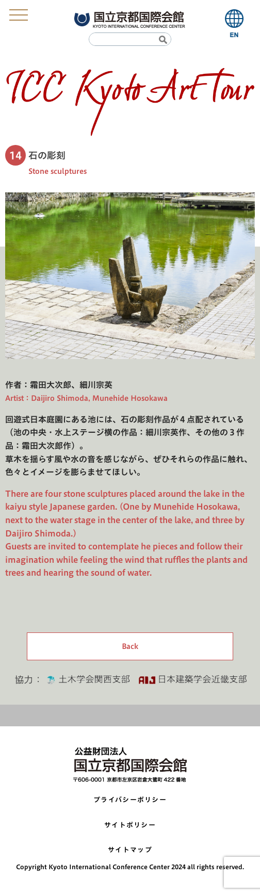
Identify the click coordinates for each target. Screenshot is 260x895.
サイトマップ (130, 850)
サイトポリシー (130, 825)
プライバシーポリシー (130, 799)
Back (130, 646)
